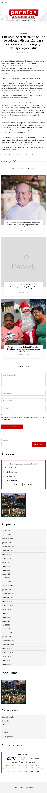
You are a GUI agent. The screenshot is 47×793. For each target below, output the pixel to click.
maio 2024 (6, 621)
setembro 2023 (7, 652)
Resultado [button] (29, 485)
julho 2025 (6, 566)
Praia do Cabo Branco (12, 468)
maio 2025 (6, 574)
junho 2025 (6, 570)
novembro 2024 (8, 597)
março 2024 (6, 629)
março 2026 (6, 535)
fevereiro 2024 (7, 633)
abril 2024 (6, 625)
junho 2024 (6, 617)
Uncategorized (7, 737)
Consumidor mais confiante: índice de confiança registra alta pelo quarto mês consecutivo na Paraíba (23, 287)
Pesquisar (4, 440)
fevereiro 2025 (7, 586)
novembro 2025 (8, 550)
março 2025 (6, 582)
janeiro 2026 (7, 543)
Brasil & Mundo (8, 717)
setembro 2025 (7, 558)
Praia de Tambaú (11, 480)
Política (5, 733)
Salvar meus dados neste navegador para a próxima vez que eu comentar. (22, 418)
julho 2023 (6, 660)
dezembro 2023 (8, 641)
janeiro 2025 (6, 590)
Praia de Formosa (11, 472)
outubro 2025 (7, 554)
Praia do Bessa (10, 476)
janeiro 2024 (7, 637)
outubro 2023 (7, 648)
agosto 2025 (6, 562)
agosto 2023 (6, 656)
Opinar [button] (16, 485)
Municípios (6, 725)
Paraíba (23, 33)
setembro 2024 (7, 605)
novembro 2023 (8, 644)
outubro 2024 (7, 601)
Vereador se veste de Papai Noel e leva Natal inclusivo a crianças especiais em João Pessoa (23, 349)
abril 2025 (6, 578)
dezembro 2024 (8, 594)
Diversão (5, 721)
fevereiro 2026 (7, 539)
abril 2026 (6, 531)
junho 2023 (6, 664)
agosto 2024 (6, 609)
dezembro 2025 (8, 546)
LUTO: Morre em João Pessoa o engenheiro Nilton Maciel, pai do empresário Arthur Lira (23, 225)
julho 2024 (6, 613)
